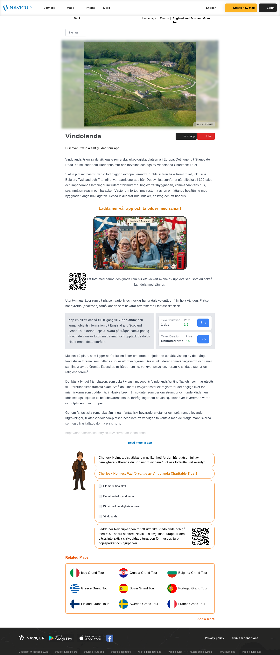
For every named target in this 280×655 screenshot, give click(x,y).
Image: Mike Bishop (204, 124)
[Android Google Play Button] (60, 638)
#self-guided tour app (149, 652)
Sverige (76, 32)
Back (74, 18)
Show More (206, 619)
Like (206, 136)
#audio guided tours (66, 652)
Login (268, 8)
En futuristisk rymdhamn (118, 496)
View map (186, 136)
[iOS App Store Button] (90, 638)
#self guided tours (121, 652)
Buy (203, 322)
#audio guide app (251, 652)
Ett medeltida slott (114, 486)
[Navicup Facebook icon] (109, 638)
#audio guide (176, 652)
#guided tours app (94, 652)
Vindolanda (110, 516)
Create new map (241, 8)
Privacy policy (214, 638)
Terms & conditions (245, 638)
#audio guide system (201, 652)
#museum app (227, 652)
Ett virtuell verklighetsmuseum (122, 506)
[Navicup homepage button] (18, 8)
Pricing (90, 7)
